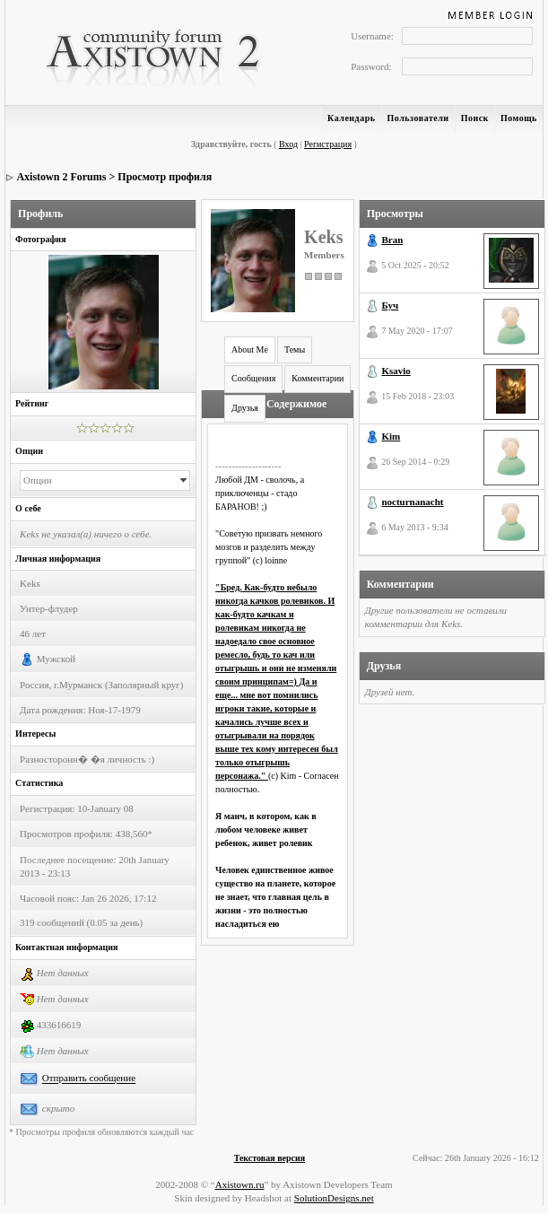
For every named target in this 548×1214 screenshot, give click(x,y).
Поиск (475, 118)
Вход (288, 144)
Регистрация (328, 144)
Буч (389, 305)
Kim (390, 436)
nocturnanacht (412, 501)
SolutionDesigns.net (334, 1197)
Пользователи (418, 118)
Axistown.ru (240, 1184)
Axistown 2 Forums (61, 176)
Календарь (351, 118)
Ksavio (395, 370)
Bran (392, 239)
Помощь (518, 118)
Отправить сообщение (88, 1078)
